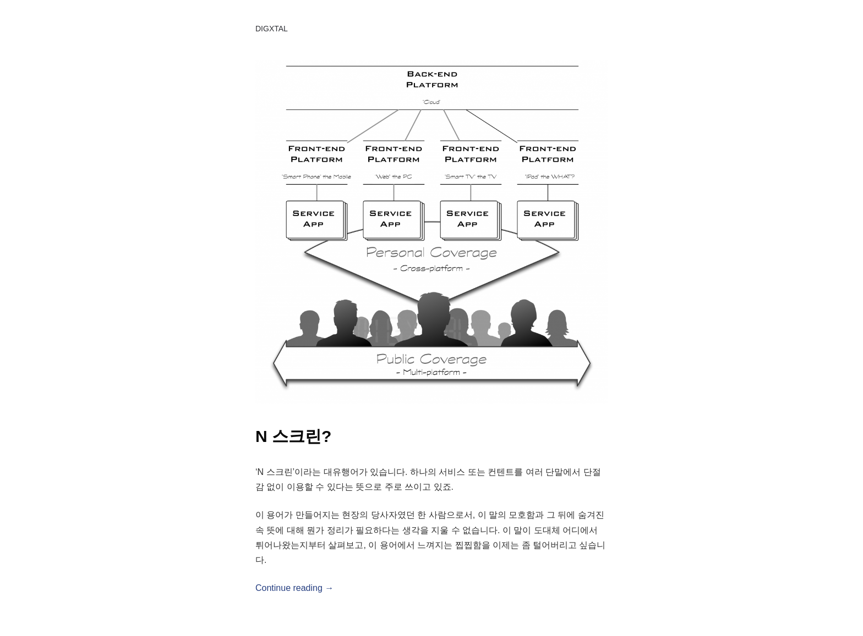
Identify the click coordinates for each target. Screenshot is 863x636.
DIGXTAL (271, 28)
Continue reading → (294, 588)
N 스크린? (293, 436)
